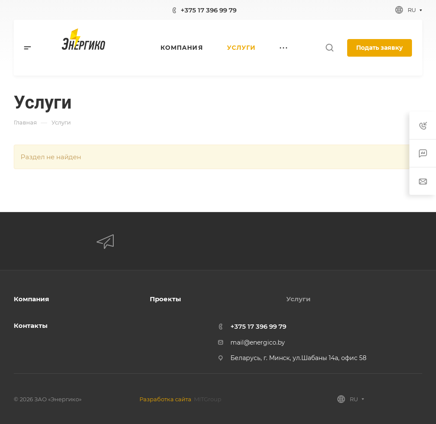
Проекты (165, 299)
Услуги (298, 299)
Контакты (31, 325)
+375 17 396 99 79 (208, 10)
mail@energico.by (257, 342)
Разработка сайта (165, 399)
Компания (31, 299)
